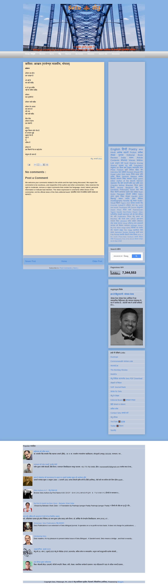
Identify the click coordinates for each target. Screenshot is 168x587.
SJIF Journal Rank (118, 387)
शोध (141, 172)
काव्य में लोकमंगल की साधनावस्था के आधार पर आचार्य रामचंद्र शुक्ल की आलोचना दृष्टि (60, 477)
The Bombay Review (119, 370)
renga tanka (125, 228)
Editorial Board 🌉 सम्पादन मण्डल (123, 400)
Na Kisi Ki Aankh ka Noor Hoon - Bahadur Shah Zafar (54, 503)
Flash (135, 179)
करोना (127, 199)
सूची (126, 170)
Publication (122, 216)
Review (114, 157)
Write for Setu (116, 391)
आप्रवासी (140, 223)
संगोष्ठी (120, 241)
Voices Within (136, 160)
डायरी (137, 232)
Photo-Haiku (123, 237)
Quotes (125, 232)
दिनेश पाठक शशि (137, 174)
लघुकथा (113, 168)
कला (133, 205)
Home (64, 261)
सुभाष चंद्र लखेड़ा (132, 192)
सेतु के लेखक (115, 396)
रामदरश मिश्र (115, 221)
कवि (130, 165)
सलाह (115, 223)
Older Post (97, 261)
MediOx (114, 374)
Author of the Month (126, 181)
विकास (135, 234)
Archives (116, 54)
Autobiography (116, 201)
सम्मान (121, 199)
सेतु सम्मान (136, 216)
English (115, 149)
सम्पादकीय (135, 168)
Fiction (133, 152)
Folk (112, 234)
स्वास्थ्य (120, 223)
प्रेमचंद (133, 203)
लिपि (141, 230)
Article (140, 157)
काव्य (141, 149)
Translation (138, 165)
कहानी (126, 152)
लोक (112, 223)
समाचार (129, 179)
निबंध (124, 179)
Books (42, 54)
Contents (115, 160)
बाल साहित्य (122, 172)
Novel (132, 190)
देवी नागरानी (124, 183)
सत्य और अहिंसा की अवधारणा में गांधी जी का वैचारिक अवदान (41, 516)
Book (140, 155)
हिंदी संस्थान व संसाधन (118, 404)
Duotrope (114, 357)
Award (113, 210)
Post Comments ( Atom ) (69, 268)
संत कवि (113, 216)
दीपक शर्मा (123, 168)
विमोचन (121, 225)
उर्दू (131, 201)
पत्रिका (141, 237)
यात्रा (135, 201)
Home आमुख (30, 54)
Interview (114, 172)
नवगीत (141, 228)
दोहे (119, 219)
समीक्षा (140, 152)
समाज (112, 232)
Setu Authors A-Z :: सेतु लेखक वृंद (45, 490)
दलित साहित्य (132, 221)
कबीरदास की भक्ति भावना (41, 451)
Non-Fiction (127, 212)
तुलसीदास (136, 230)
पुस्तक (121, 155)
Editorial (131, 155)
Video (141, 212)
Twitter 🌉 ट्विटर (117, 426)
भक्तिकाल (140, 221)
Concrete (114, 205)
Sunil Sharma (130, 163)
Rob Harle (126, 174)
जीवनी (117, 192)
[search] (121, 256)
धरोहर (112, 176)
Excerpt (130, 172)
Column (133, 207)
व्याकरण (116, 230)
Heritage (134, 225)
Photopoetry (118, 239)
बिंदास (118, 176)
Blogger (120, 582)
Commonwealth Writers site (122, 361)
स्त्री (129, 210)
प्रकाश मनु (123, 165)
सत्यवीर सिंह (139, 203)
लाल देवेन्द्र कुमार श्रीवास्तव (42, 562)
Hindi (113, 152)
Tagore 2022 (125, 203)
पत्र (137, 190)
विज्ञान (118, 203)
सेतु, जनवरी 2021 (96, 159)
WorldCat (114, 366)
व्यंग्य (141, 168)
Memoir (140, 181)
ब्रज (141, 232)
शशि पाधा (132, 183)
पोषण (133, 199)
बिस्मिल (140, 199)
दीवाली (127, 234)
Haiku (140, 194)
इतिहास (128, 205)
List (112, 163)
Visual (125, 223)
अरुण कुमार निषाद (117, 196)
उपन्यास (113, 225)
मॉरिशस (140, 214)
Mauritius (114, 219)
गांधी (129, 207)
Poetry (133, 149)
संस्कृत (127, 196)
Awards (91, 54)
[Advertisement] (127, 102)
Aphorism (118, 232)
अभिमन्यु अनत (132, 223)
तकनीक (122, 234)
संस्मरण (118, 179)
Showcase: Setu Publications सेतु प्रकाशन (49, 523)
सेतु (59, 54)
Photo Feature (117, 170)
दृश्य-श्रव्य (140, 219)
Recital (116, 234)
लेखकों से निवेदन (116, 383)
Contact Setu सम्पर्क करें (119, 413)
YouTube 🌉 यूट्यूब (118, 421)
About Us (103, 54)
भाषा (141, 190)
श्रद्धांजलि (140, 207)
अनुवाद (129, 168)
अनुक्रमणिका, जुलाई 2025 (42, 549)
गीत (118, 183)
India (123, 157)
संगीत (112, 239)
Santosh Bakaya (129, 176)
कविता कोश (114, 409)
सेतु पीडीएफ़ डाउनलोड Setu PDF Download (126, 378)
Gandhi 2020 (137, 196)
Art (118, 168)
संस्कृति (120, 214)
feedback (130, 237)
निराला (129, 216)
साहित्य (134, 194)
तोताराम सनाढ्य (139, 239)
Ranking (132, 232)
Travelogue (123, 207)
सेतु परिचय (114, 417)
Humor (140, 225)
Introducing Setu (40, 536)
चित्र (112, 192)
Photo (119, 210)
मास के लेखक (114, 241)
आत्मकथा (122, 192)
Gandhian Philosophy (120, 190)
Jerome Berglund (125, 187)
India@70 (121, 205)
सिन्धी (125, 210)
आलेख (119, 152)
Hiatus (68, 54)
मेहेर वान (139, 187)
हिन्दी (124, 149)
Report (135, 212)
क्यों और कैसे (134, 214)
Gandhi (119, 212)
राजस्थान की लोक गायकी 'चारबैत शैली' (45, 464)
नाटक (123, 219)
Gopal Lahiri (116, 174)
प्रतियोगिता (114, 214)
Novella (126, 201)
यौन (112, 230)
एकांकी (136, 237)
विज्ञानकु (113, 199)
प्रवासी (128, 194)
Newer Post (30, 261)
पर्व (142, 216)
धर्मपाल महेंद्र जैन (136, 170)
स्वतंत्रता (127, 225)
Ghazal (136, 172)
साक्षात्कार (114, 183)
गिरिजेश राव (134, 228)
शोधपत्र (124, 160)
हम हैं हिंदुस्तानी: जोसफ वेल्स (122, 294)
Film (125, 230)
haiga (130, 230)
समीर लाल (139, 183)
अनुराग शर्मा (119, 163)
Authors (79, 54)
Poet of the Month (128, 239)
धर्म (117, 225)
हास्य (127, 219)
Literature (123, 221)
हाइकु (121, 230)
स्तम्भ (131, 157)
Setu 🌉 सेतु (84, 8)
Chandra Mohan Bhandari (122, 185)
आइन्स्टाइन (126, 214)
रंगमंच (131, 234)
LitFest (132, 219)
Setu (52, 54)
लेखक (113, 155)
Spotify (113, 430)
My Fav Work (116, 228)
